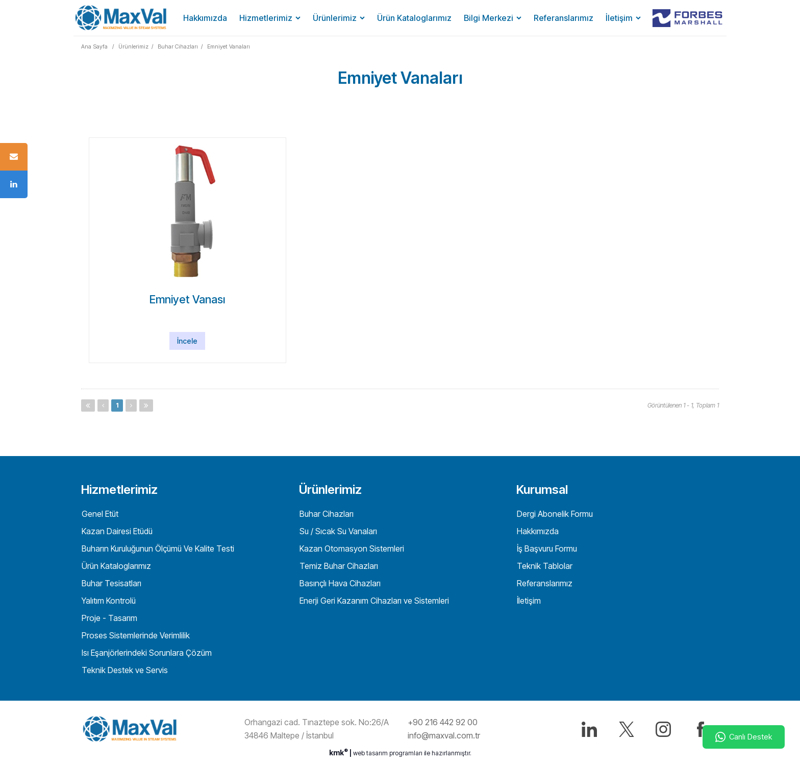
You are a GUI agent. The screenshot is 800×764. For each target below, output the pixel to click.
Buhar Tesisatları (110, 583)
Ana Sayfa (94, 46)
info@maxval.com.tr (444, 735)
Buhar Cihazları (178, 46)
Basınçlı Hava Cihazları (339, 583)
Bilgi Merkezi (488, 18)
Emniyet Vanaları (228, 46)
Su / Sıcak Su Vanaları (337, 531)
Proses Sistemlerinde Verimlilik (135, 635)
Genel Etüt (99, 514)
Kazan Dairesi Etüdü (116, 531)
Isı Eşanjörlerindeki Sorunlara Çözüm (146, 653)
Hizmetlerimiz (265, 18)
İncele (187, 341)
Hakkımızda (205, 18)
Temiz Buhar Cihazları (337, 566)
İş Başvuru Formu (546, 548)
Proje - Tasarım (108, 618)
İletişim (619, 18)
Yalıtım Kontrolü (108, 600)
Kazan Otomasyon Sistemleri (350, 548)
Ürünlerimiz (335, 18)
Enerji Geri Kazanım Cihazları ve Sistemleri (373, 600)
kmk (339, 752)
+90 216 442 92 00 (443, 722)
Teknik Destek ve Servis (124, 670)
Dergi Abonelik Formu (554, 514)
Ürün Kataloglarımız (414, 18)
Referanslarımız (563, 18)
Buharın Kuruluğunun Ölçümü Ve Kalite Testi (157, 548)
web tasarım (370, 753)
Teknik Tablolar (543, 566)
